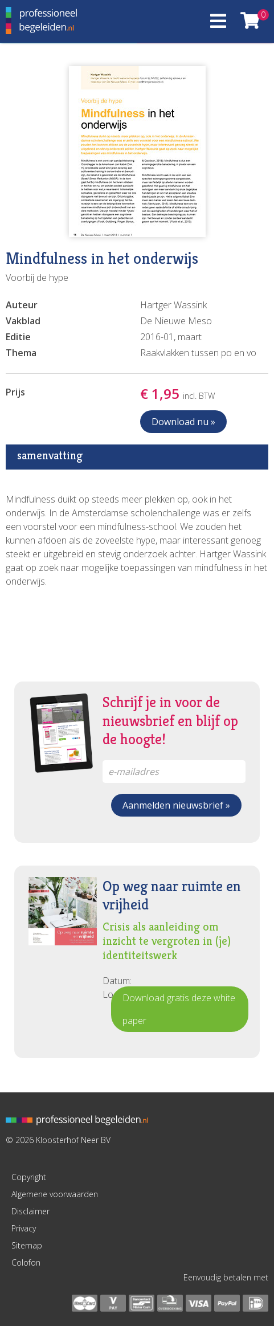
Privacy (23, 1228)
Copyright (28, 1177)
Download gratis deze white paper (178, 1009)
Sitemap (26, 1245)
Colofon (25, 1262)
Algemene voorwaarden (54, 1194)
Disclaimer (30, 1211)
